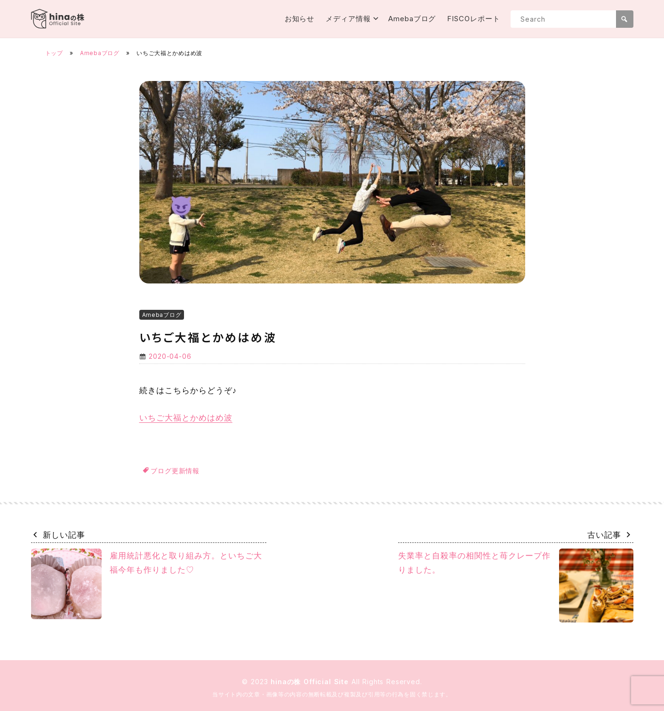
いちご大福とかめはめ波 (185, 417)
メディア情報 (348, 18)
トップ (54, 53)
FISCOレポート (473, 18)
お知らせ (300, 18)
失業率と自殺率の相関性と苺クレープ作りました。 (515, 585)
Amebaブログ (412, 18)
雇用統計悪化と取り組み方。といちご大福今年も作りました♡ (146, 584)
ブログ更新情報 (175, 471)
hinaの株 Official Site (311, 682)
